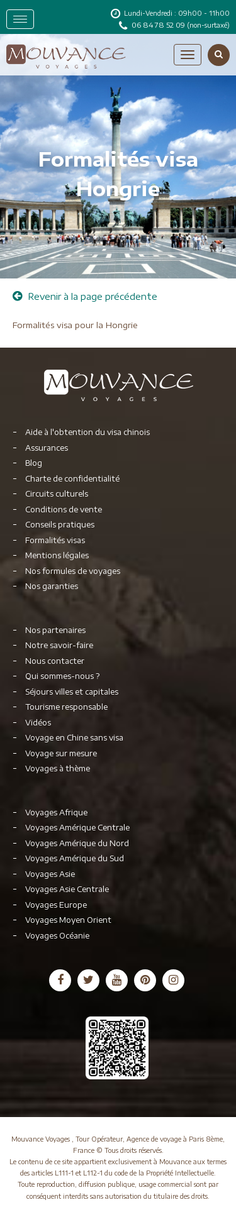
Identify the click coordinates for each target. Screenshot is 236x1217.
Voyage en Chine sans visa (74, 737)
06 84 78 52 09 (159, 25)
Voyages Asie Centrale (67, 889)
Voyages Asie (50, 874)
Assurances (46, 448)
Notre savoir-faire (59, 645)
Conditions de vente (63, 509)
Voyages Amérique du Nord (77, 843)
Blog (33, 463)
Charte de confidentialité (72, 478)
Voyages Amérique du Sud (74, 858)
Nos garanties (51, 586)
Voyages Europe (56, 905)
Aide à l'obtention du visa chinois (87, 432)
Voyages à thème (57, 768)
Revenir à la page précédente (85, 296)
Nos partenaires (55, 630)
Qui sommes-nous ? (62, 676)
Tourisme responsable (66, 707)
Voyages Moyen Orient (68, 920)
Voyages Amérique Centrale (77, 827)
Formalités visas (55, 540)
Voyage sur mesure (61, 753)
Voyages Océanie (57, 935)
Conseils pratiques (59, 524)
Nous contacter (54, 661)
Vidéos (38, 722)
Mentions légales (57, 555)
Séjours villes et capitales (71, 692)
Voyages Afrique (56, 812)
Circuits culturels (56, 493)
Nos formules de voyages (72, 571)
